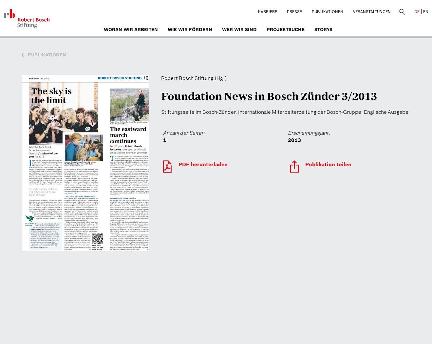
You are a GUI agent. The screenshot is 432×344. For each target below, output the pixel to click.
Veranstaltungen (372, 11)
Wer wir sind (239, 29)
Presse (294, 11)
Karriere (267, 11)
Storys (323, 29)
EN (425, 11)
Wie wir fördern (190, 29)
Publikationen (327, 11)
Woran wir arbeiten (131, 29)
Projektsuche (286, 29)
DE (417, 11)
